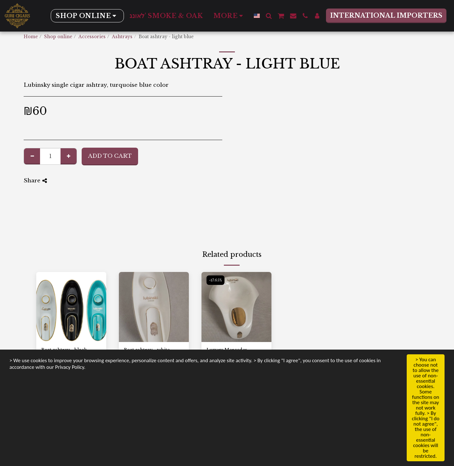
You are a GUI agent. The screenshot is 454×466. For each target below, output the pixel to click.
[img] (71, 307)
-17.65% (215, 280)
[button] (268, 15)
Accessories (92, 36)
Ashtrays (122, 36)
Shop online (58, 36)
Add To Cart (110, 155)
